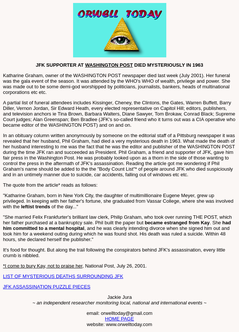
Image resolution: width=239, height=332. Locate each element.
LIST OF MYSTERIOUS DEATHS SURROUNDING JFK (63, 276)
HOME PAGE (119, 319)
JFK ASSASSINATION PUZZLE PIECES (47, 287)
